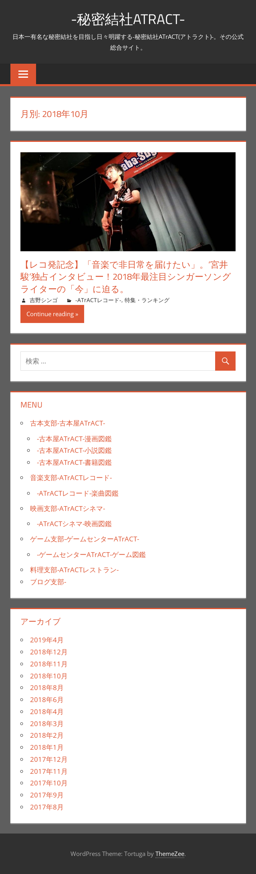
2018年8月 (47, 687)
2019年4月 (47, 639)
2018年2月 (47, 735)
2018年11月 (49, 663)
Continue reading (50, 314)
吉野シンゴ (44, 300)
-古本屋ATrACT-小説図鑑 (74, 450)
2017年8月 (47, 806)
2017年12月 (49, 759)
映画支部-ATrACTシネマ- (67, 508)
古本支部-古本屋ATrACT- (67, 423)
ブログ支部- (48, 581)
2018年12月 (49, 651)
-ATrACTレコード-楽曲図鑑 (78, 493)
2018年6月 (47, 699)
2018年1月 (47, 747)
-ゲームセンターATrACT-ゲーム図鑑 (91, 554)
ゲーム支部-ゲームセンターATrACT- (84, 538)
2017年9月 (47, 794)
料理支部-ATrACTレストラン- (74, 569)
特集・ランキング (147, 300)
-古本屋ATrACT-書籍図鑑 (74, 462)
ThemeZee (169, 854)
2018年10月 (49, 675)
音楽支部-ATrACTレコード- (71, 477)
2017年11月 (49, 771)
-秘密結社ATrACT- (128, 19)
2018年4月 (47, 711)
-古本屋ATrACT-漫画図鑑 (74, 438)
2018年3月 (47, 723)
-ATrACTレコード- (98, 300)
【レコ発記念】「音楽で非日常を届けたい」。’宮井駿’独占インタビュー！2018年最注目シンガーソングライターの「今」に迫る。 (125, 276)
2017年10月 (49, 782)
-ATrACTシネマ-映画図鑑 (74, 523)
